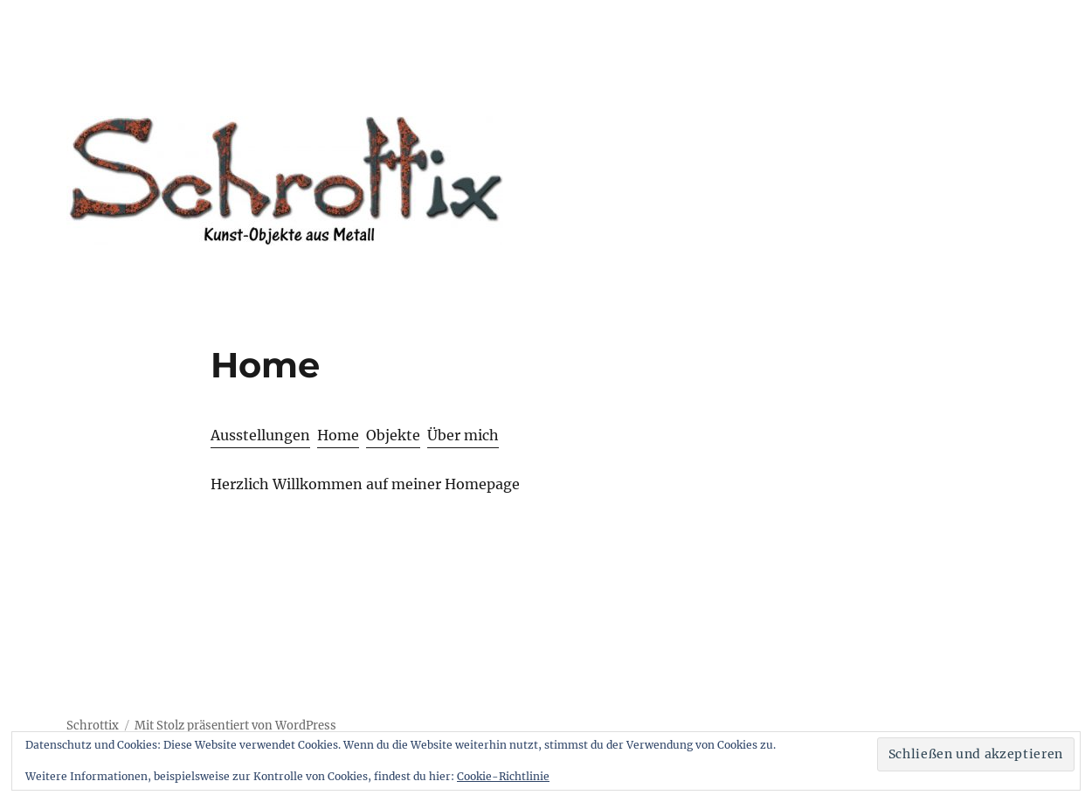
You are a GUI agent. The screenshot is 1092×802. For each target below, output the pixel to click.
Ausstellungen (260, 435)
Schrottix (92, 725)
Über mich (463, 435)
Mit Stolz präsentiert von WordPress (235, 725)
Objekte (393, 435)
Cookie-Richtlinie (503, 776)
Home (338, 435)
